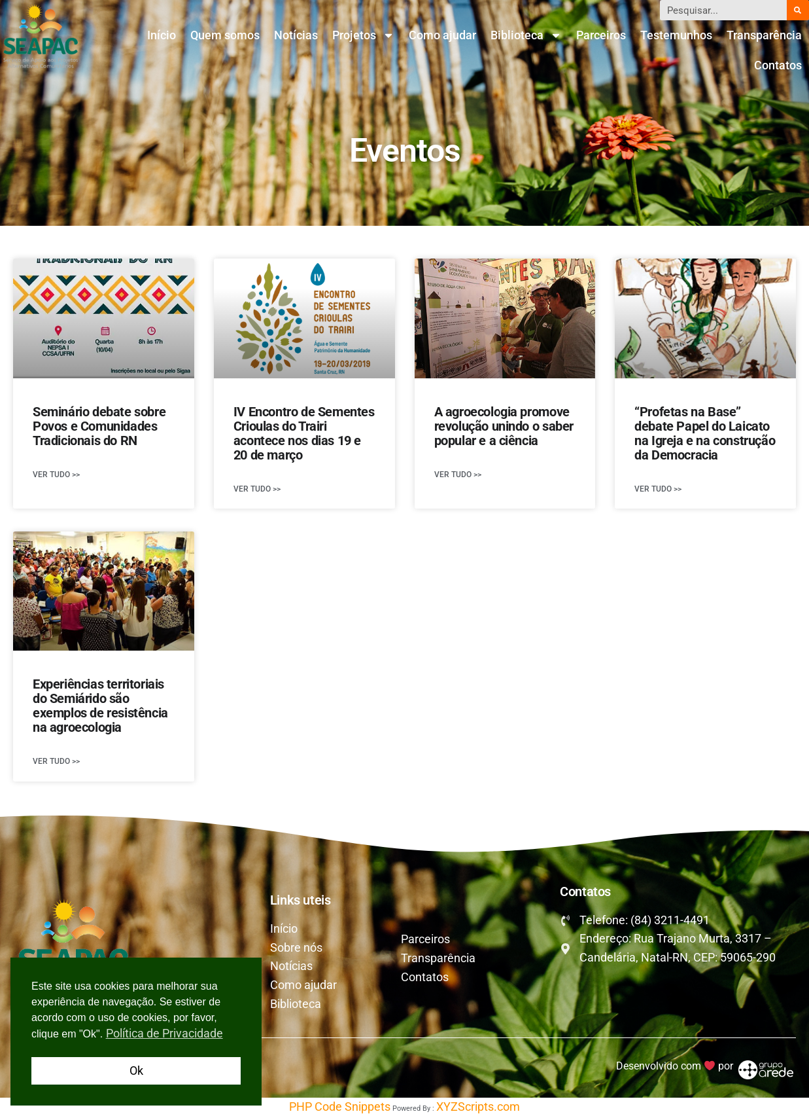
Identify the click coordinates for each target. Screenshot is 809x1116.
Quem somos (225, 35)
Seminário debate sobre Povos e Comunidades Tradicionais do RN (99, 426)
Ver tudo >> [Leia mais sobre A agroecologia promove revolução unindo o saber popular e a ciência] (457, 474)
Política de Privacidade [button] (164, 1033)
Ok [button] (136, 1070)
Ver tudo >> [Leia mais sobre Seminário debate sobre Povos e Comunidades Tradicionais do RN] (56, 474)
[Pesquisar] (798, 10)
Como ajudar (442, 35)
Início (161, 35)
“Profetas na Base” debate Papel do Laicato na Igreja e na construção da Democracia (704, 433)
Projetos (363, 35)
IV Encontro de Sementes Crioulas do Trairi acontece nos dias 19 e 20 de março (304, 433)
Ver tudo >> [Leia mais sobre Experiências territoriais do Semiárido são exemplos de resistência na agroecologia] (56, 761)
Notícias (296, 35)
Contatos (778, 65)
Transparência (764, 35)
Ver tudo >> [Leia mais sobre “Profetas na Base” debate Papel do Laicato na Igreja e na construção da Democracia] (657, 489)
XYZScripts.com (478, 1106)
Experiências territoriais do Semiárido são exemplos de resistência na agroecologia (100, 705)
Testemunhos (676, 35)
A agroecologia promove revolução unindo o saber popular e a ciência (504, 426)
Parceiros (601, 35)
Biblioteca (526, 35)
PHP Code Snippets (339, 1106)
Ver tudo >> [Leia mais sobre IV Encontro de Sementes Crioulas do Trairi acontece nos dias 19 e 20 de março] (257, 489)
